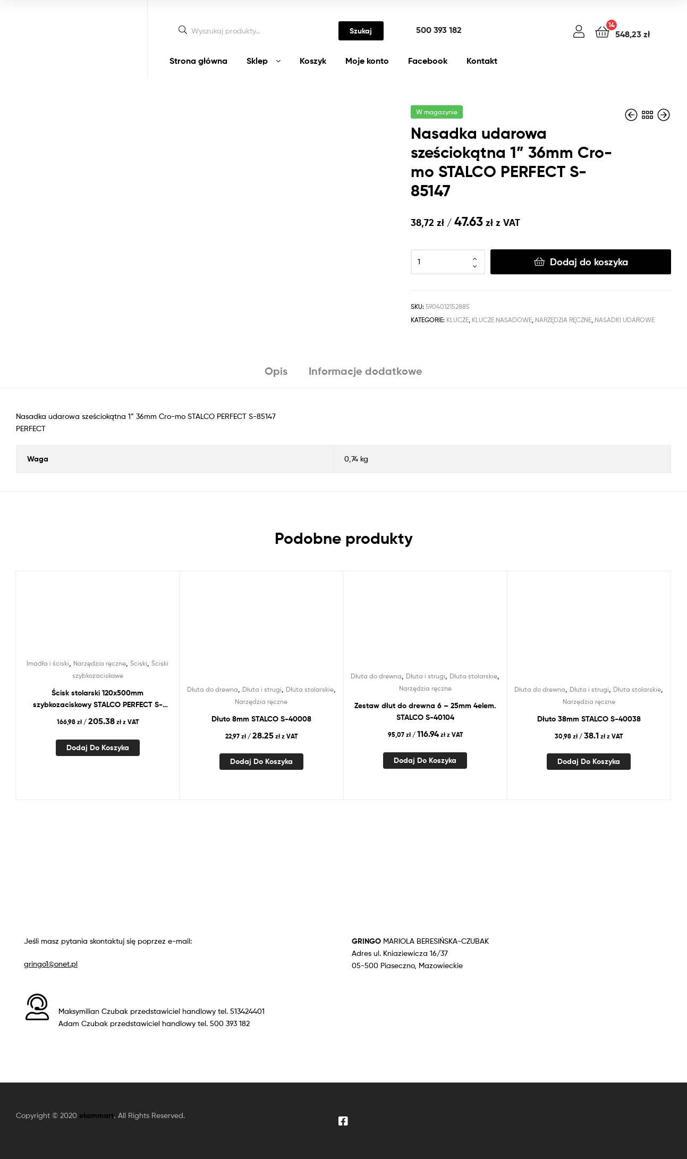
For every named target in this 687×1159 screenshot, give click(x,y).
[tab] (276, 375)
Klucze (457, 320)
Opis (276, 370)
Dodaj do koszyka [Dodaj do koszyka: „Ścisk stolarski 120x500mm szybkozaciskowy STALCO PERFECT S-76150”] (97, 747)
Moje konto (367, 60)
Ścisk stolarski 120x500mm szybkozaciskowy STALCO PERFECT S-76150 (98, 699)
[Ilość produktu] (448, 262)
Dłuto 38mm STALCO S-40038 (589, 719)
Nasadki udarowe (625, 320)
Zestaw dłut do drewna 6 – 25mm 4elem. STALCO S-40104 (425, 712)
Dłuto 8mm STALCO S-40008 (261, 719)
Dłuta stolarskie (310, 689)
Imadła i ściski (48, 663)
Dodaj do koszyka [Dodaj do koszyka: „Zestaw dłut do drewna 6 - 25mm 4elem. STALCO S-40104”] (425, 760)
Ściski (138, 663)
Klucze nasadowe (502, 320)
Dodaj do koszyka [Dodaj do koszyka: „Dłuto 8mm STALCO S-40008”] (261, 761)
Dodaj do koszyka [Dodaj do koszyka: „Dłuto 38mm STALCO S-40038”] (588, 761)
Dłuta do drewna (212, 689)
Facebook (427, 60)
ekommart (96, 1115)
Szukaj (361, 31)
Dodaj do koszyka (589, 262)
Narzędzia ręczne (563, 320)
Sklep (257, 60)
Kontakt (482, 60)
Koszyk (313, 60)
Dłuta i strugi (262, 689)
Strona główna (198, 60)
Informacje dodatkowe (365, 370)
